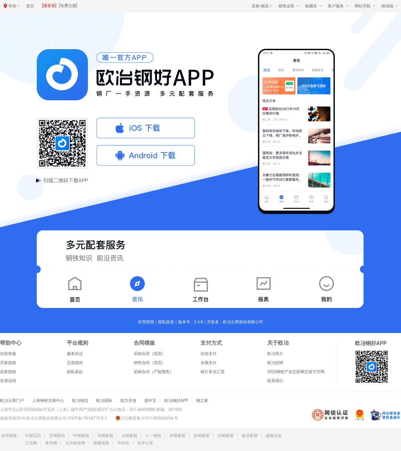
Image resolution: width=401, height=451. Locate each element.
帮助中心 (10, 343)
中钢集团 (81, 435)
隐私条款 (75, 371)
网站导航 (363, 6)
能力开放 (128, 400)
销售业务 (286, 6)
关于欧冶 (278, 343)
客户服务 (336, 6)
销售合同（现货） (150, 362)
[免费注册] (68, 5)
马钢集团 (105, 435)
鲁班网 (51, 443)
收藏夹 (311, 6)
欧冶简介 (275, 353)
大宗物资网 (75, 443)
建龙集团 (250, 435)
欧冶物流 (80, 400)
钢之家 (202, 400)
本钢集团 (177, 435)
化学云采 (145, 443)
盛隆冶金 (274, 435)
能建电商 (101, 443)
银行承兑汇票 (212, 371)
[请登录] (49, 5)
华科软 (123, 443)
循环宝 (150, 400)
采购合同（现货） (150, 353)
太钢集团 (129, 435)
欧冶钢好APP (176, 400)
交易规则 (75, 362)
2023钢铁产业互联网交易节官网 (295, 371)
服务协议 (75, 353)
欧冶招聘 (275, 362)
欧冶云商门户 (12, 400)
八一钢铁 (153, 435)
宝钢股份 (57, 435)
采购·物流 (260, 6)
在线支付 (208, 353)
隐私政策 (166, 322)
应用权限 (146, 322)
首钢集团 (201, 435)
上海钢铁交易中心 (48, 400)
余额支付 (208, 362)
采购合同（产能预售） (154, 371)
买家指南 (8, 362)
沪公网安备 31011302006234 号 (146, 418)
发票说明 (8, 380)
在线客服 (8, 353)
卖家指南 (8, 371)
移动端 (387, 6)
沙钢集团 (226, 435)
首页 (30, 6)
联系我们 (275, 380)
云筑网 (31, 443)
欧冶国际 (104, 400)
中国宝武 (33, 435)
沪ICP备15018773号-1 (87, 418)
